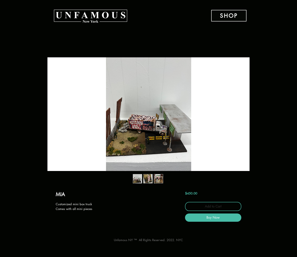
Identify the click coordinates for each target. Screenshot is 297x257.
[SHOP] (228, 15)
